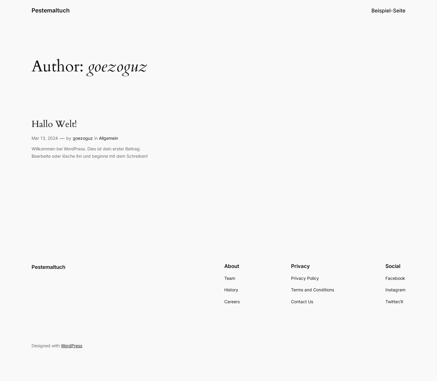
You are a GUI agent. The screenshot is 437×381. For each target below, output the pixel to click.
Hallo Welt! (54, 124)
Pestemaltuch (51, 10)
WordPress (71, 345)
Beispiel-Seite (388, 11)
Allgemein (108, 138)
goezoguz (83, 138)
